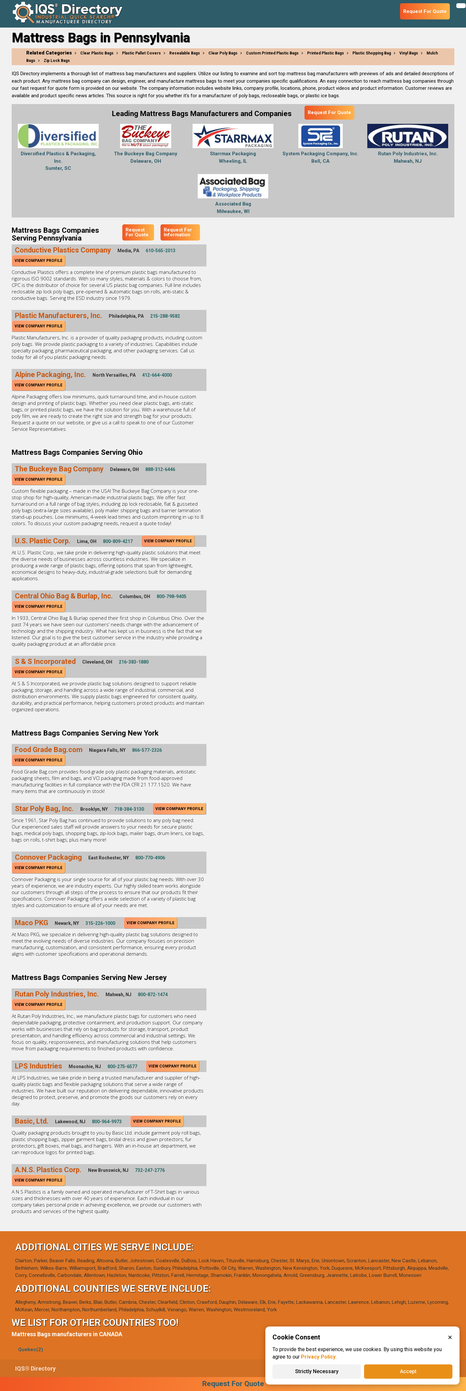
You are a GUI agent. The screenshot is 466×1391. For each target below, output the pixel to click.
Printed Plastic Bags (325, 53)
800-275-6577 (122, 1066)
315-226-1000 (100, 923)
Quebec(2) (30, 1349)
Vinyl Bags (408, 53)
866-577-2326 (147, 750)
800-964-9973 (107, 1121)
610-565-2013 (160, 250)
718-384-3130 (129, 809)
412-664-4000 (157, 375)
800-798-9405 (171, 596)
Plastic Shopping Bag (371, 53)
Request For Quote (329, 112)
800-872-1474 (153, 994)
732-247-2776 (150, 1170)
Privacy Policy (318, 1357)
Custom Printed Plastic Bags (272, 53)
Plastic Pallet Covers (141, 53)
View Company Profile (38, 260)
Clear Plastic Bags (97, 53)
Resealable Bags (184, 53)
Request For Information (178, 232)
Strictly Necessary (316, 1371)
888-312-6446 (160, 469)
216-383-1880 (134, 662)
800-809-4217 (118, 541)
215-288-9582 (165, 316)
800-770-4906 (150, 857)
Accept (408, 1371)
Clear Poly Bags (223, 53)
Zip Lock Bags (57, 60)
